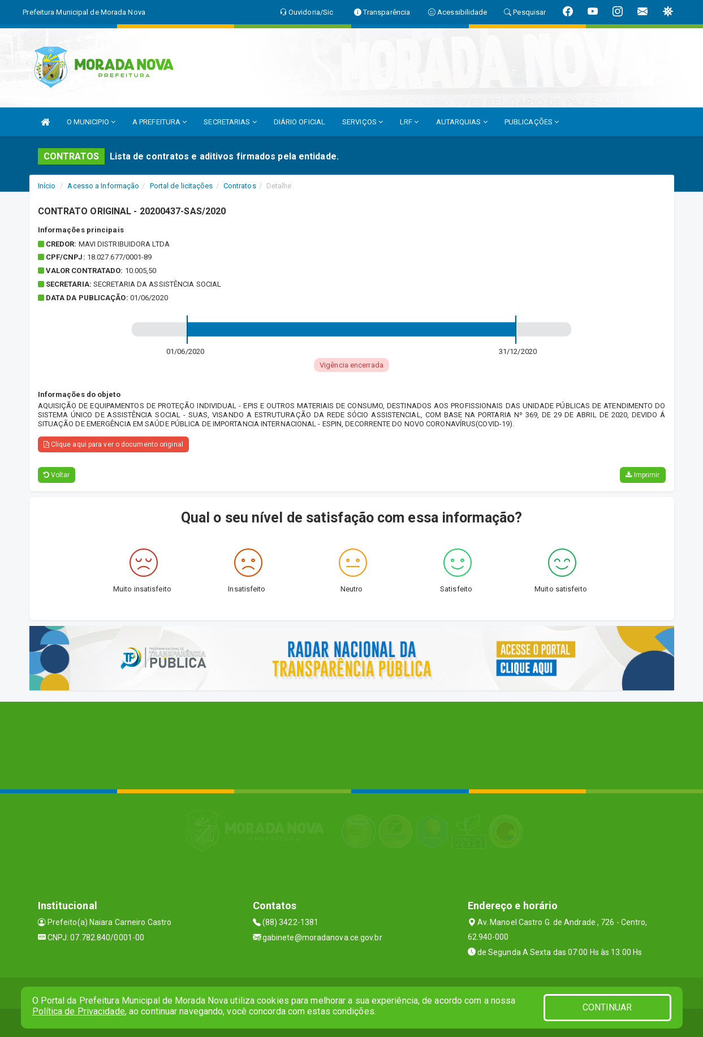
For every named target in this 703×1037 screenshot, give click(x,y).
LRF (409, 122)
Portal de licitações (181, 186)
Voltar (57, 475)
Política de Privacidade (78, 1011)
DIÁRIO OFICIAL (299, 122)
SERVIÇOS (362, 122)
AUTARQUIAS (462, 122)
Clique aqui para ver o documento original (113, 444)
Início (47, 186)
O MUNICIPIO (91, 122)
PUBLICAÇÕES (531, 122)
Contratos (239, 186)
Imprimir (642, 475)
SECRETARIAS (230, 122)
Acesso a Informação (103, 186)
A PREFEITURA (159, 122)
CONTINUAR (607, 1007)
